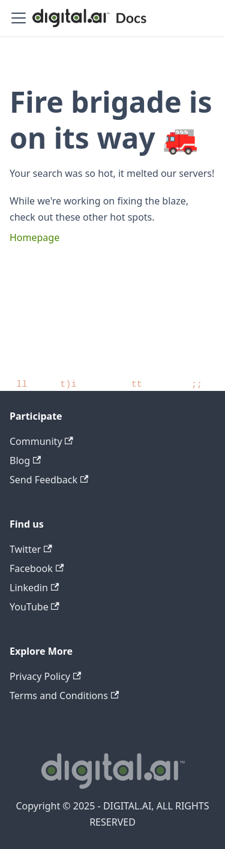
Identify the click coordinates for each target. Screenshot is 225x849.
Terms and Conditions (64, 695)
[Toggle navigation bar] (19, 18)
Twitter (31, 549)
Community (41, 441)
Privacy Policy (45, 676)
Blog (25, 460)
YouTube (34, 606)
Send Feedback (49, 479)
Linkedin (34, 587)
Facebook (37, 568)
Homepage (34, 237)
